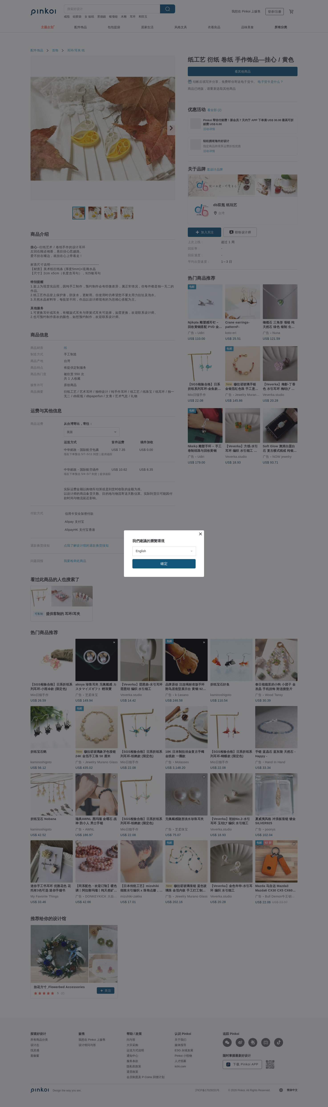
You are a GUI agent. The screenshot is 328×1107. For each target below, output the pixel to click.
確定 (164, 564)
